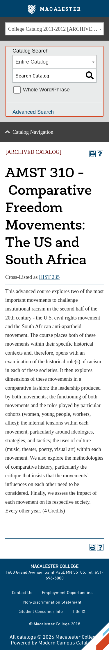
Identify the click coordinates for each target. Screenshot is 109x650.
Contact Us (22, 592)
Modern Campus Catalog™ (67, 642)
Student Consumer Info (41, 611)
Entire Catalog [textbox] (32, 62)
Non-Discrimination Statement (52, 602)
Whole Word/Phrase (46, 90)
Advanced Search (33, 112)
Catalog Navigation (32, 132)
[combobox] (54, 28)
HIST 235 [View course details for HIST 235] (49, 277)
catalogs (26, 637)
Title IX (78, 611)
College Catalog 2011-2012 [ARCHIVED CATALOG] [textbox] (55, 29)
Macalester (54, 9)
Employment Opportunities (67, 592)
